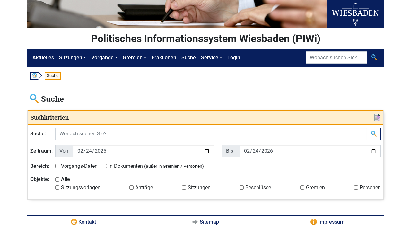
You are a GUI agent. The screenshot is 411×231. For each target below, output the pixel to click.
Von (63, 151)
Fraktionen (164, 58)
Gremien (133, 58)
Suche (188, 58)
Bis (229, 151)
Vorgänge (102, 58)
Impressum (331, 222)
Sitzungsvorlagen (81, 187)
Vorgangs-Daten (79, 166)
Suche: (38, 134)
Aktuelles (43, 58)
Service (209, 58)
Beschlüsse (258, 187)
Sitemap (209, 222)
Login (233, 58)
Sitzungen (70, 58)
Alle (65, 179)
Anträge (144, 187)
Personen (370, 187)
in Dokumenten (156, 166)
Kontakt (87, 222)
